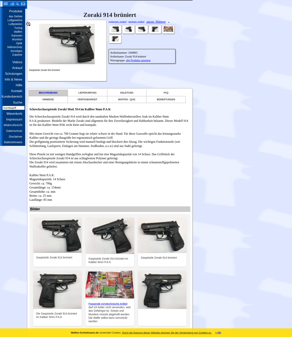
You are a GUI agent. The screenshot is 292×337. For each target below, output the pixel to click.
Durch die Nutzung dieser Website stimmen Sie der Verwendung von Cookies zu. (167, 332)
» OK (218, 332)
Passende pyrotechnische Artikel (107, 303)
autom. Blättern (156, 21)
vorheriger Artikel (117, 21)
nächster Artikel (136, 21)
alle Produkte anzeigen (138, 60)
